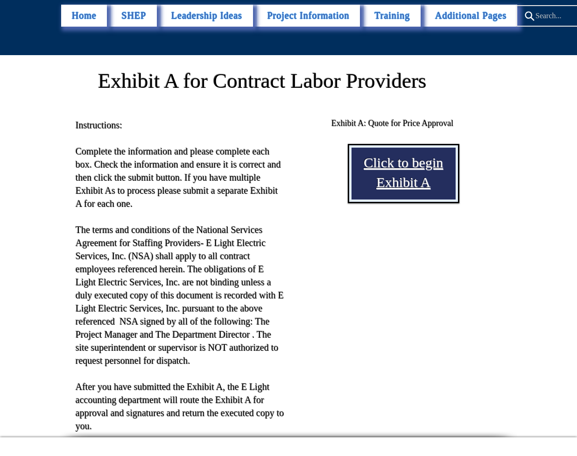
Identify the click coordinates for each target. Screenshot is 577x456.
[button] (470, 16)
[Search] (529, 16)
